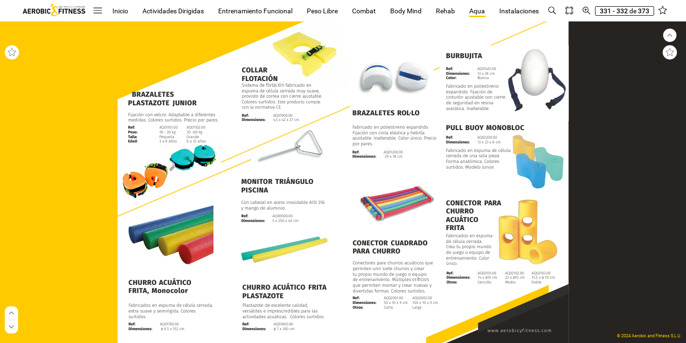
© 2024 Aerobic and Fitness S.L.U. (649, 335)
